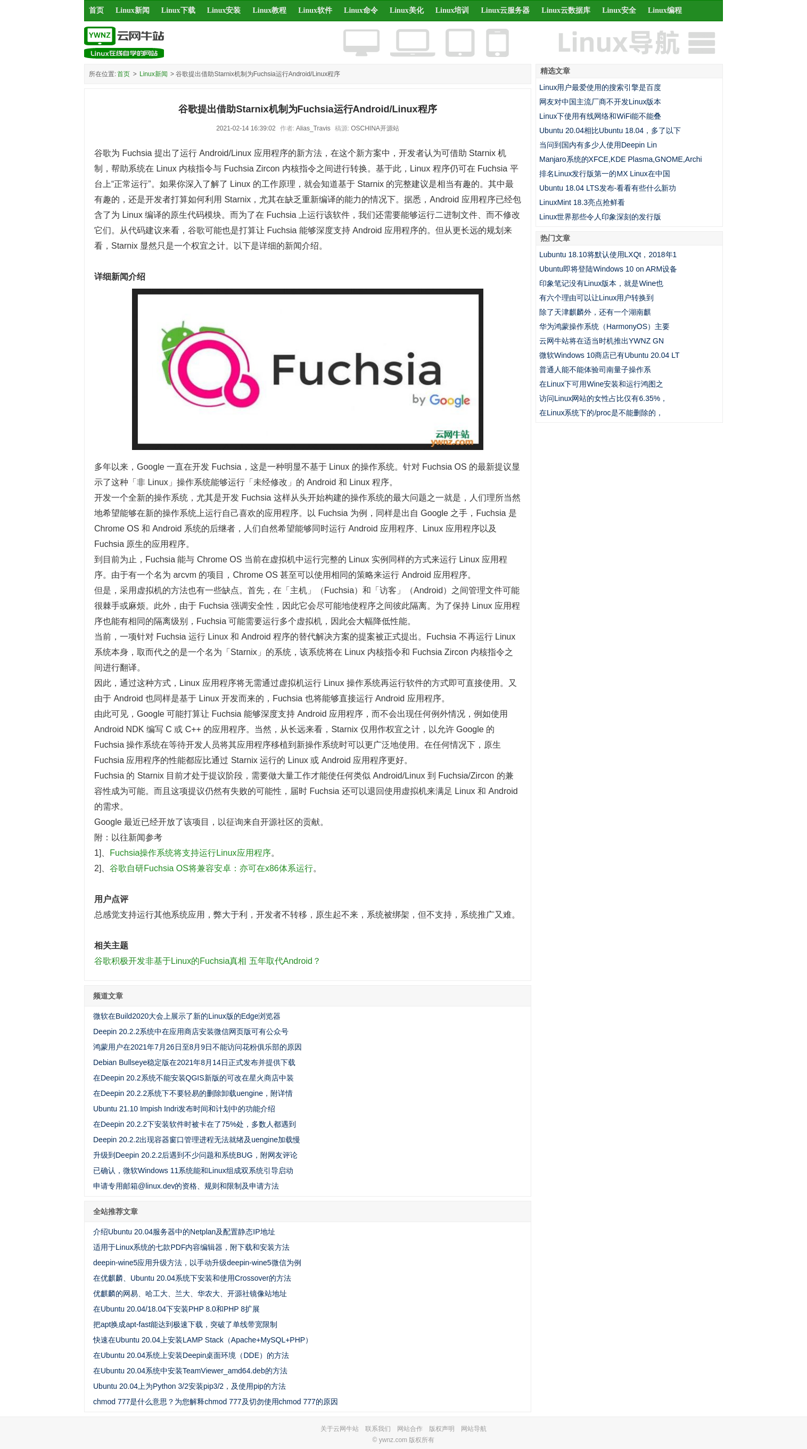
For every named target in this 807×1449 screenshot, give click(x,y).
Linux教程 (269, 10)
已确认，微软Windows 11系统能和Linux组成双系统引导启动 (193, 1170)
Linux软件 (315, 10)
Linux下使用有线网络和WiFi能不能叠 (600, 116)
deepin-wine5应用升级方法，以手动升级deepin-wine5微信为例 (197, 1262)
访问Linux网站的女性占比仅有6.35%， (603, 398)
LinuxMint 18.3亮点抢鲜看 (582, 202)
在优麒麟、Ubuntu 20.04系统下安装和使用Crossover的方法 (192, 1278)
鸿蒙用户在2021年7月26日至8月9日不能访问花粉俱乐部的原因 (197, 1047)
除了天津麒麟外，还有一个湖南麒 (595, 312)
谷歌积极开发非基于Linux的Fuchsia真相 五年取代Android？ (207, 960)
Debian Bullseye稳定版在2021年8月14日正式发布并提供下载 (194, 1062)
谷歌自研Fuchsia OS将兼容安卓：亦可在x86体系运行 (211, 868)
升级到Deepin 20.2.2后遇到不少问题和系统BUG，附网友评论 (195, 1155)
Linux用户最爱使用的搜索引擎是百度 (600, 87)
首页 (96, 10)
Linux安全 (619, 10)
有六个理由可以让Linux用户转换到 (596, 297)
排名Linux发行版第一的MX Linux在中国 (604, 173)
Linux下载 (178, 10)
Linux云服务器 (505, 10)
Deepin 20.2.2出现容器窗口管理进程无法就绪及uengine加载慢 (196, 1139)
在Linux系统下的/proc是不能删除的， (601, 412)
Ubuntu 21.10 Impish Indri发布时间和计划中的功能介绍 (184, 1108)
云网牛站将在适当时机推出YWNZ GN (601, 341)
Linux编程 (665, 10)
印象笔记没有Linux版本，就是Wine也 (601, 283)
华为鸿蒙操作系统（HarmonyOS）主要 (604, 326)
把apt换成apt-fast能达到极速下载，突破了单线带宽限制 (185, 1324)
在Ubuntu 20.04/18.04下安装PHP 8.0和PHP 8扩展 (176, 1309)
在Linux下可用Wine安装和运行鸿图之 (601, 384)
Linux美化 (407, 10)
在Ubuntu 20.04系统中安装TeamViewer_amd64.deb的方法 (190, 1370)
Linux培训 (452, 10)
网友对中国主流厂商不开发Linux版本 (600, 101)
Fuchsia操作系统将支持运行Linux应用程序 (190, 852)
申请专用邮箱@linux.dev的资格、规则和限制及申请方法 (186, 1186)
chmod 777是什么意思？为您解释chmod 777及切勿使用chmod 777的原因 (215, 1401)
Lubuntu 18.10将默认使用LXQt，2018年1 (608, 254)
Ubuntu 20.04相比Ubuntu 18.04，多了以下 (610, 130)
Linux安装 (224, 10)
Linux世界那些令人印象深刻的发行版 (600, 216)
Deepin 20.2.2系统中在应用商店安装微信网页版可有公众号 (191, 1031)
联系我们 (378, 1428)
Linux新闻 (133, 10)
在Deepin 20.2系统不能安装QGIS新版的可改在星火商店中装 (193, 1078)
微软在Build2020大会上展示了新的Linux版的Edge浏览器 (187, 1016)
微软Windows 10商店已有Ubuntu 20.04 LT (609, 355)
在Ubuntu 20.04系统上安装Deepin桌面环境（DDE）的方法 (191, 1355)
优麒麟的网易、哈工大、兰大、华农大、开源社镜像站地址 (190, 1293)
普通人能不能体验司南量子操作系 (595, 369)
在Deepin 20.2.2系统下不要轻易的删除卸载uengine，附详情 (193, 1093)
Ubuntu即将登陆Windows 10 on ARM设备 (608, 269)
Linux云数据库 (565, 10)
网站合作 (410, 1428)
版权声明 (442, 1428)
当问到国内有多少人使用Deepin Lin (598, 145)
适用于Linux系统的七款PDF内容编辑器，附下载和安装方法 (191, 1247)
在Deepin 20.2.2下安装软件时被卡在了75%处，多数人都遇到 (194, 1124)
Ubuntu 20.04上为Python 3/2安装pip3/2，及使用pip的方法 (189, 1386)
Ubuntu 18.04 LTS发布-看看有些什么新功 (607, 188)
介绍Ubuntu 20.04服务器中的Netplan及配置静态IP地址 (184, 1231)
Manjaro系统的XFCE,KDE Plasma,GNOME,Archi (620, 159)
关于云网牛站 (339, 1428)
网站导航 (474, 1428)
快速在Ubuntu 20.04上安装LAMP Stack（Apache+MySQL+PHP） (202, 1340)
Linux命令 (361, 10)
